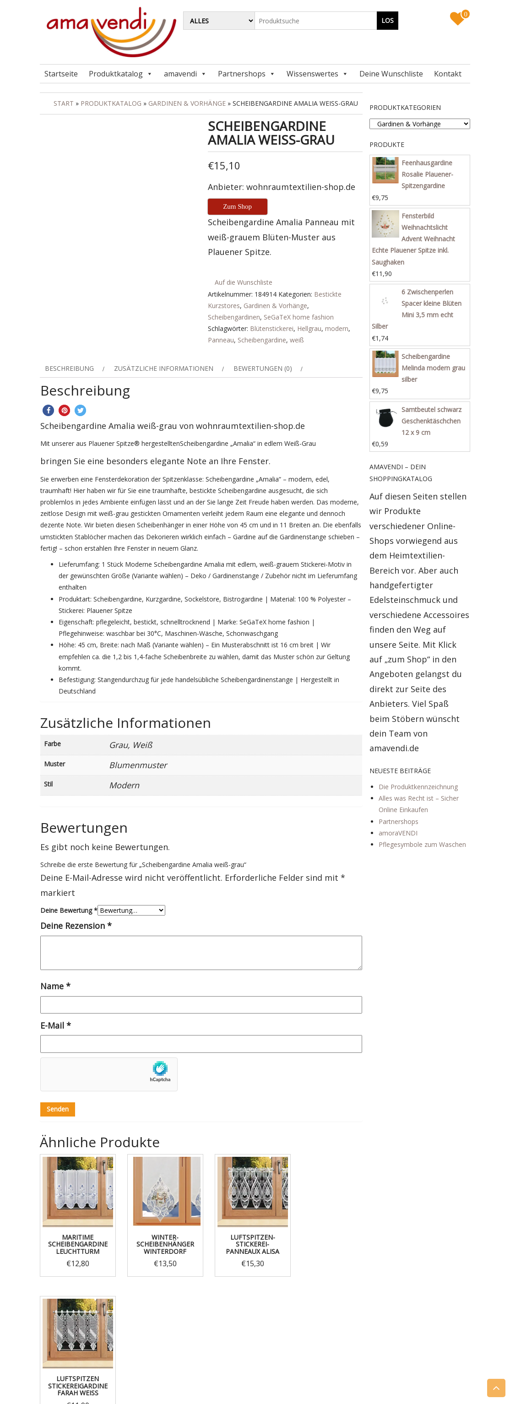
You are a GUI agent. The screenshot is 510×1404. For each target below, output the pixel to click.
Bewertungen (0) (262, 368)
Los (387, 20)
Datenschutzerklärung (86, 1345)
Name (55, 986)
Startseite (61, 74)
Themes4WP (311, 1389)
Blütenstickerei (271, 328)
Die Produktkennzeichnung (418, 786)
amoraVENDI (398, 833)
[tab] (73, 368)
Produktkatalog (116, 74)
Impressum (70, 1333)
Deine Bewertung (69, 910)
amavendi (180, 74)
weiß (297, 340)
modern (336, 328)
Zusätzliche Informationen (163, 368)
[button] (48, 410)
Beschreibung (69, 368)
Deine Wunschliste (391, 74)
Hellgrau (309, 328)
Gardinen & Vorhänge (187, 103)
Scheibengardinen (234, 317)
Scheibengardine (262, 340)
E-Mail (55, 1025)
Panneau (221, 340)
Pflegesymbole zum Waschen (422, 844)
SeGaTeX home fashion (299, 317)
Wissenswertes (312, 74)
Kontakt (447, 74)
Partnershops (242, 74)
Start (64, 103)
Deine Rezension (76, 925)
